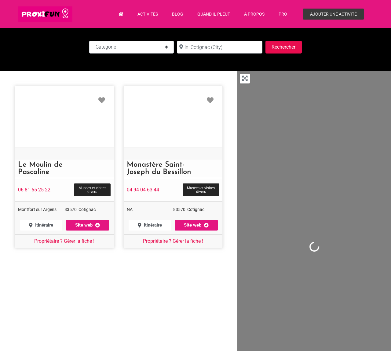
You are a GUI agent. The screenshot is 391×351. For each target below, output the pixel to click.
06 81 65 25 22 (34, 190)
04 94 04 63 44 (143, 190)
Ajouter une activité (333, 14)
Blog (177, 14)
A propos (254, 14)
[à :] (219, 47)
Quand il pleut (213, 14)
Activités (147, 14)
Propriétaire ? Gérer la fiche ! (64, 241)
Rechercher (286, 46)
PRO (283, 14)
